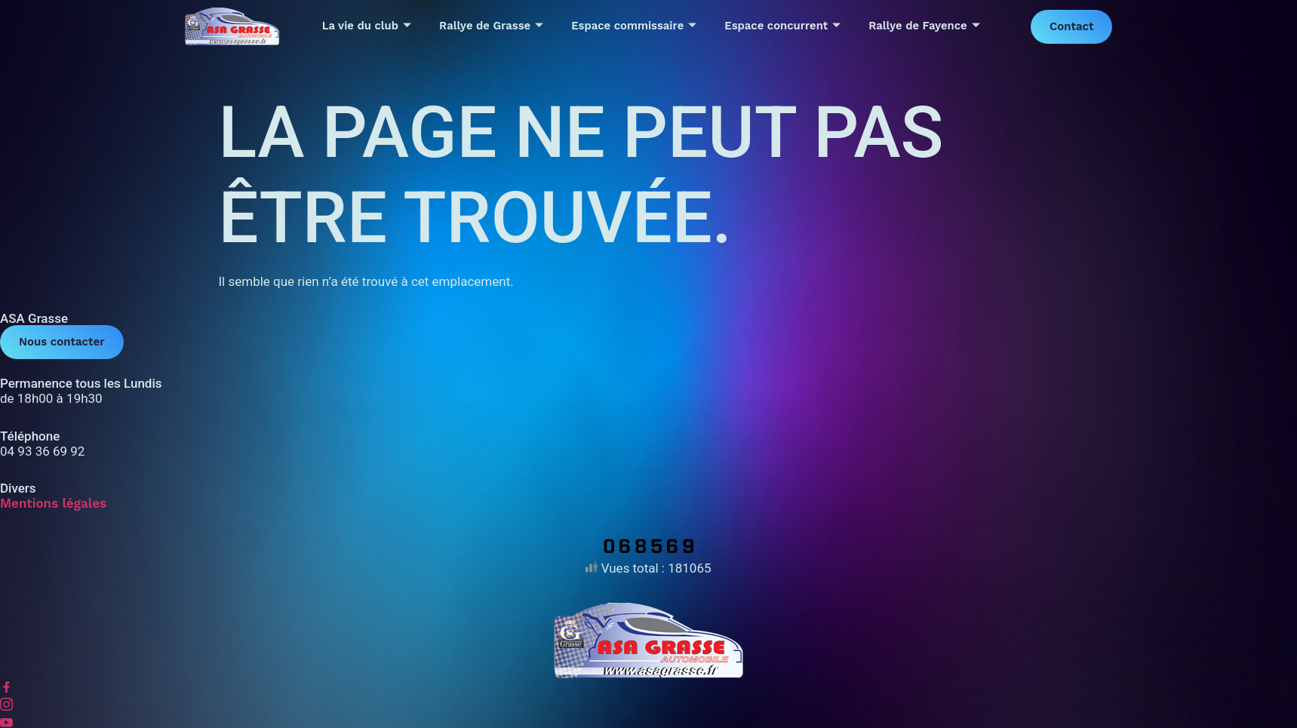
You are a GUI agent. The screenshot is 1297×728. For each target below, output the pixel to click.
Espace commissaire (633, 26)
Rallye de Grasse (490, 26)
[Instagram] (648, 705)
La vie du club (366, 26)
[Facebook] (648, 687)
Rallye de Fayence (924, 26)
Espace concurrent (782, 26)
